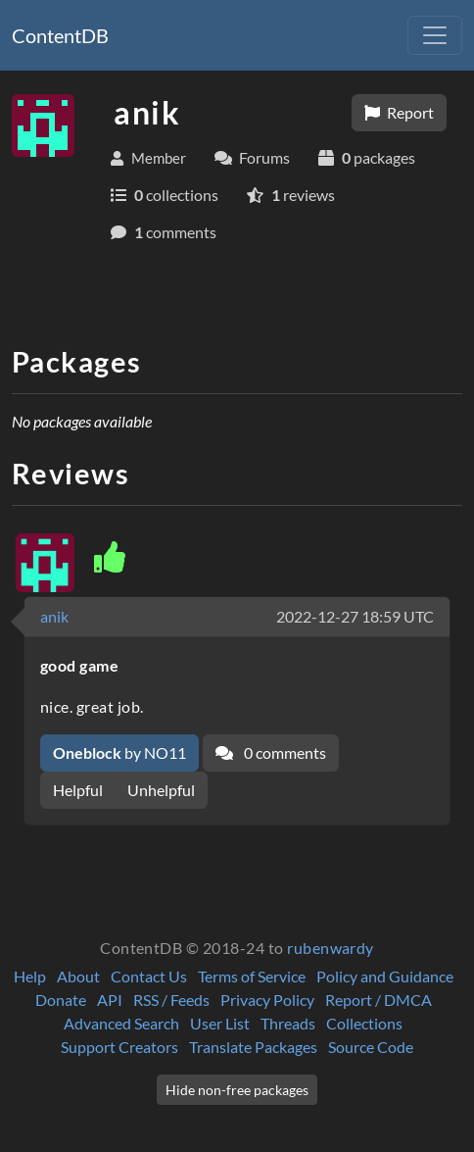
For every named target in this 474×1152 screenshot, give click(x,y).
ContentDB (60, 35)
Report (399, 112)
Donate (60, 999)
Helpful (78, 789)
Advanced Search (121, 1023)
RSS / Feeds (171, 999)
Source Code (370, 1046)
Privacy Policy (267, 999)
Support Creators (119, 1046)
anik (54, 616)
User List (220, 1023)
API (109, 999)
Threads (288, 1023)
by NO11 (119, 752)
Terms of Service (252, 976)
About (78, 976)
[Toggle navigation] (434, 35)
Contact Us (149, 976)
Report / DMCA (378, 999)
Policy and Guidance (384, 976)
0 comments (270, 752)
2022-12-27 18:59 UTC (355, 616)
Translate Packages (253, 1046)
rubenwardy (330, 947)
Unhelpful (161, 789)
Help (30, 976)
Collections (364, 1023)
